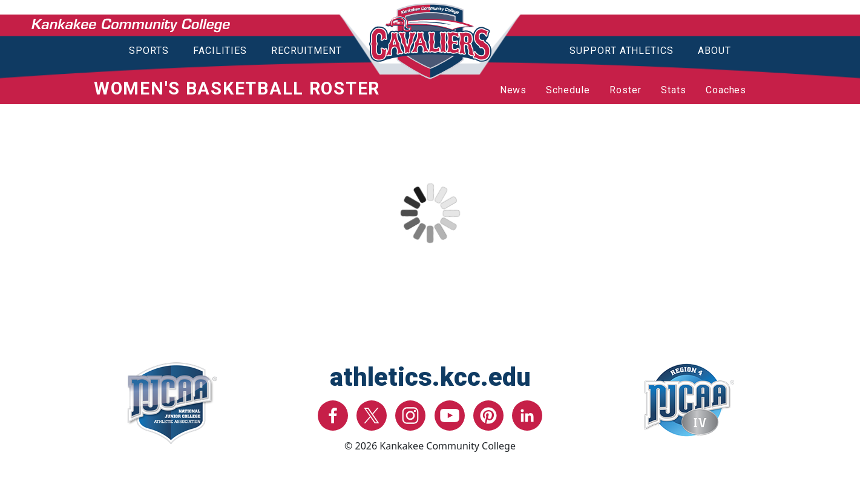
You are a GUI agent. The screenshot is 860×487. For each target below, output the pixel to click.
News (513, 90)
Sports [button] (149, 50)
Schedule (568, 90)
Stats (673, 90)
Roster (625, 90)
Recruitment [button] (306, 50)
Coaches (726, 90)
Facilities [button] (220, 50)
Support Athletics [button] (622, 50)
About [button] (714, 50)
